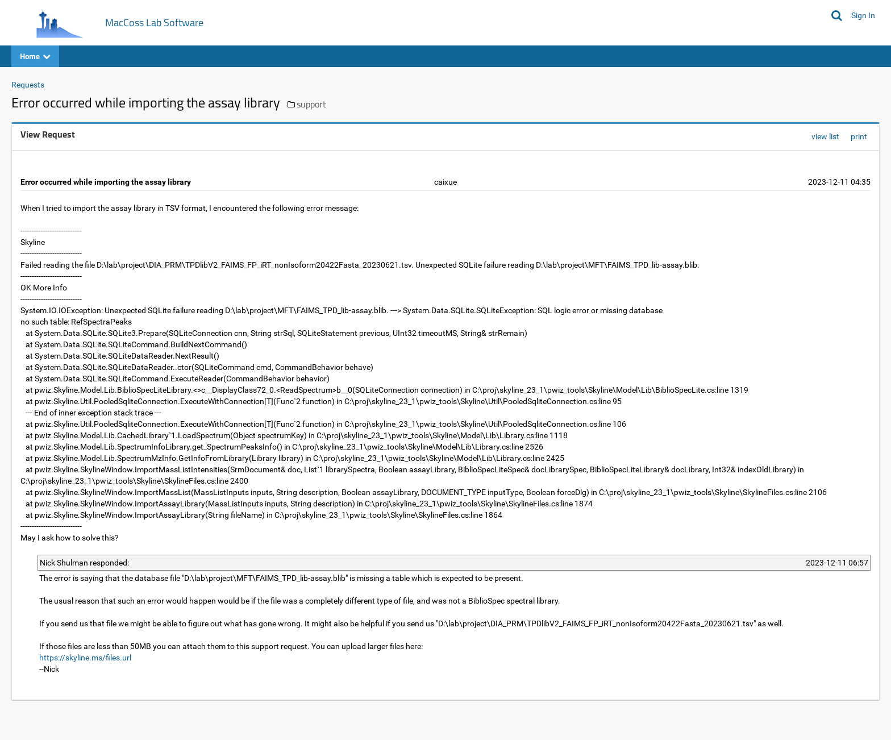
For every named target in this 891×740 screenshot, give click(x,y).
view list (825, 136)
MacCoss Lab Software (154, 22)
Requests (27, 84)
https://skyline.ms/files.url (85, 657)
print (859, 136)
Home (35, 56)
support (311, 104)
